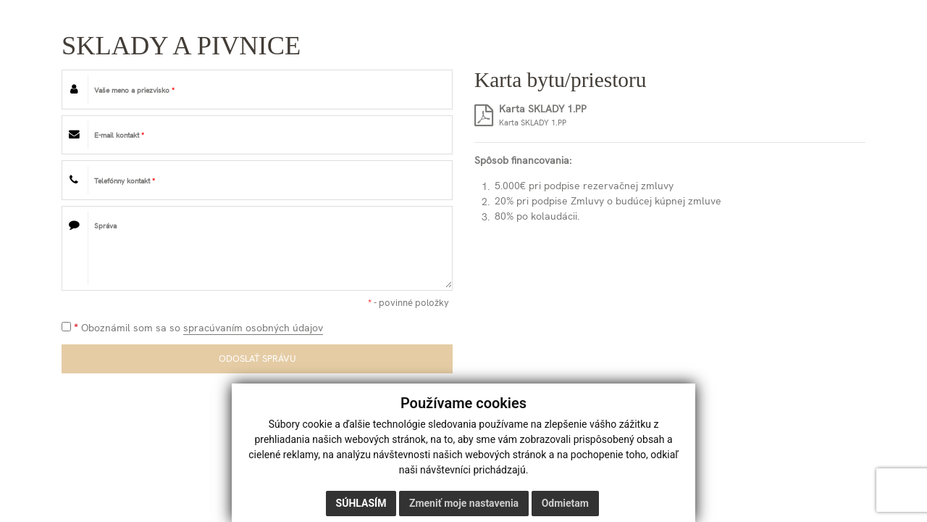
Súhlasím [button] (361, 503)
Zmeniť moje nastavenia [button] (464, 503)
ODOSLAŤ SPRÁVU (257, 358)
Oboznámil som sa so (192, 328)
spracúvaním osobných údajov (253, 327)
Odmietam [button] (565, 503)
